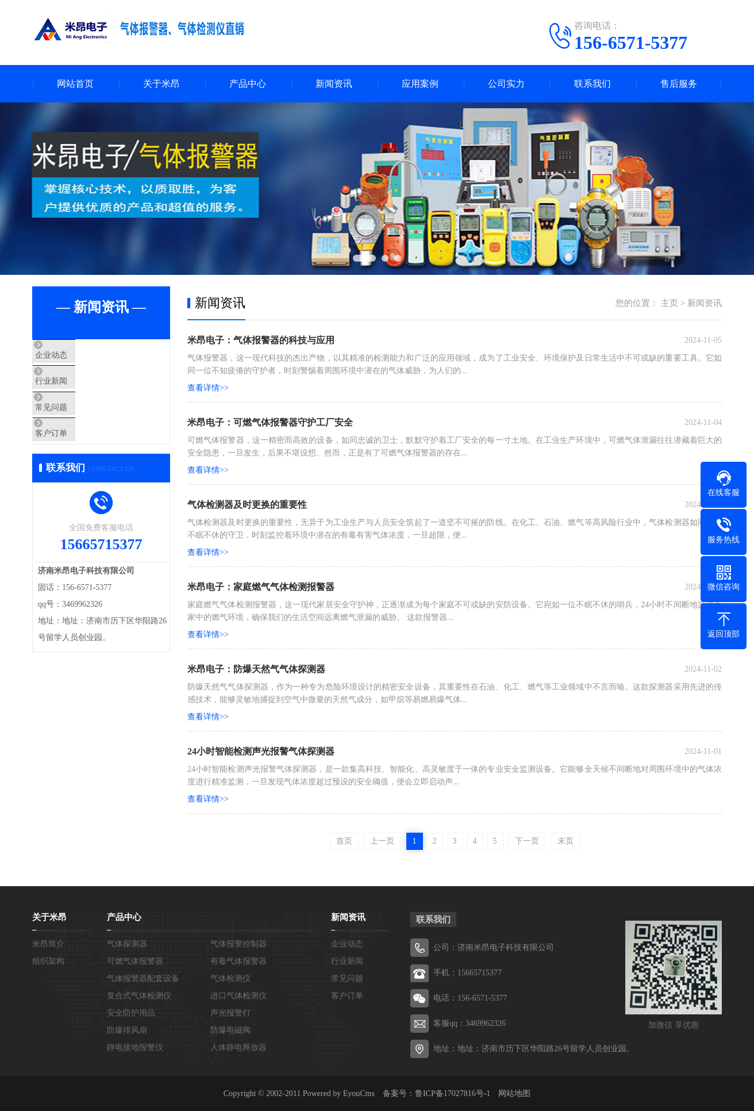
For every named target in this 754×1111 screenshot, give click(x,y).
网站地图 (514, 1093)
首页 (344, 841)
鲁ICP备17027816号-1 (452, 1093)
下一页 (527, 841)
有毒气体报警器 (238, 961)
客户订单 (76, 458)
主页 (669, 303)
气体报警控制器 (238, 944)
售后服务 (678, 84)
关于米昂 (161, 84)
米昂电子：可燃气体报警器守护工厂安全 (270, 422)
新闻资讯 (334, 84)
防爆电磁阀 (230, 1030)
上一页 (382, 841)
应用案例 (420, 84)
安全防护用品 (131, 1013)
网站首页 (75, 84)
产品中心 (247, 84)
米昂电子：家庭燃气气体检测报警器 (260, 587)
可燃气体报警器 (135, 961)
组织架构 (48, 961)
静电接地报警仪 (135, 1047)
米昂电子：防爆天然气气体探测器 (256, 669)
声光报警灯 (230, 1013)
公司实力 (506, 84)
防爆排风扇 (127, 1030)
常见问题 (76, 424)
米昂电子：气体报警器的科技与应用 (260, 340)
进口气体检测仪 (238, 995)
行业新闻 (76, 390)
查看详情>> (208, 388)
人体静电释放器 (238, 1047)
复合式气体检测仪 (139, 995)
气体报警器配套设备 (143, 978)
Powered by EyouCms (338, 1093)
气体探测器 (127, 944)
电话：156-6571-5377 (470, 998)
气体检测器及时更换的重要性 (247, 504)
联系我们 (592, 84)
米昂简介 (48, 944)
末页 (565, 841)
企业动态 (76, 356)
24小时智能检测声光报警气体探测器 (260, 751)
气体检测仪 (230, 978)
